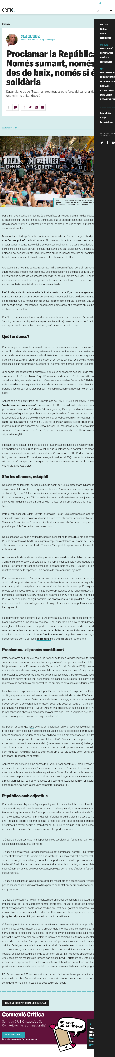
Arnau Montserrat (30, 38)
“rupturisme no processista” (19, 407)
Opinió (6, 26)
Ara (32, 729)
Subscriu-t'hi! (12, 1037)
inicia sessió (31, 1042)
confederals (44, 641)
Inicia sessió (106, 3)
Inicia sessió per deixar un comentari (26, 1006)
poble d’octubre (53, 637)
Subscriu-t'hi (88, 3)
